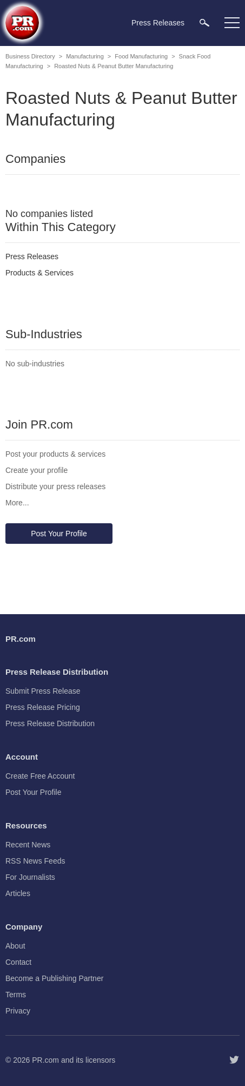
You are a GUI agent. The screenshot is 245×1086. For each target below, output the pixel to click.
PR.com (45, 1060)
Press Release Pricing (42, 707)
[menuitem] (204, 22)
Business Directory (30, 56)
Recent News (27, 844)
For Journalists (30, 877)
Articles (17, 893)
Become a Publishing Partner (54, 978)
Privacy (17, 1010)
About (15, 946)
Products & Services (39, 272)
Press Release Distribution (50, 723)
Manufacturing (85, 56)
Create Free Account (40, 776)
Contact (18, 962)
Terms (15, 994)
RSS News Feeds (35, 861)
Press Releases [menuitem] (157, 22)
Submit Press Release (43, 691)
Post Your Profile (59, 533)
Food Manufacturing (141, 56)
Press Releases (31, 256)
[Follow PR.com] (234, 1060)
